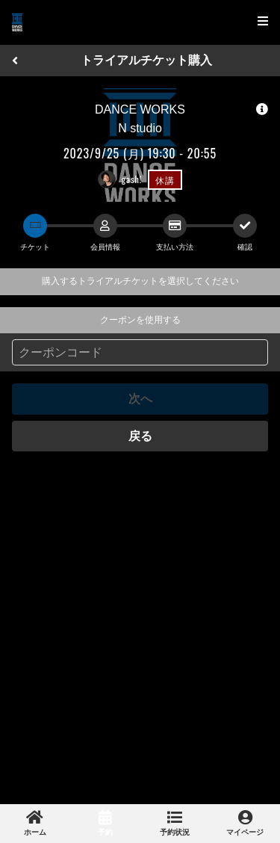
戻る (140, 436)
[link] (35, 823)
